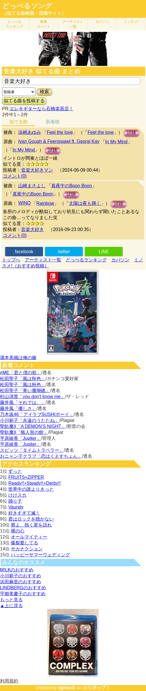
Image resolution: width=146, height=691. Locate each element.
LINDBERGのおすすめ (23, 587)
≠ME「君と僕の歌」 (20, 372)
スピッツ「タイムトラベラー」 (32, 450)
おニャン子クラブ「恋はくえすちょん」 (41, 456)
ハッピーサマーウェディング (40, 554)
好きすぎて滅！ (24, 513)
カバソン (102, 22)
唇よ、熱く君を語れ (31, 525)
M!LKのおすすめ (16, 569)
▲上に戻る (11, 605)
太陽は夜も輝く (85, 203)
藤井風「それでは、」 (23, 402)
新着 (43, 24)
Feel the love (60, 132)
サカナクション (27, 548)
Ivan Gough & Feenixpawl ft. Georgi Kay (58, 141)
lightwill (66, 687)
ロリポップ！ (96, 687)
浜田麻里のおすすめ (20, 581)
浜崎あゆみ (29, 132)
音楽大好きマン (37, 170)
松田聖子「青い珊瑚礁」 (25, 390)
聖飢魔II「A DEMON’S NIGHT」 (33, 426)
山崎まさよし (32, 185)
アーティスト (73, 24)
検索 (44, 91)
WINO (24, 203)
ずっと (15, 471)
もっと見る (11, 599)
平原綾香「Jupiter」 (20, 438)
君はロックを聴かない (31, 519)
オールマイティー (29, 536)
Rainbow (45, 203)
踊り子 (15, 501)
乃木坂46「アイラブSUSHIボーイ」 (37, 414)
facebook (24, 251)
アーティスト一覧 (43, 259)
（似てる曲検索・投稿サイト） (34, 13)
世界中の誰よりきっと (31, 489)
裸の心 (17, 530)
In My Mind (116, 141)
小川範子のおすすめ (20, 575)
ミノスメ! (131, 22)
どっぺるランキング (86, 259)
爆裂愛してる (24, 542)
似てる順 (18, 121)
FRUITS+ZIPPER (26, 477)
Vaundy (15, 507)
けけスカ (17, 495)
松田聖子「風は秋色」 (23, 378)
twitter (64, 251)
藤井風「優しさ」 (18, 408)
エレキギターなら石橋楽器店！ (41, 108)
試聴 (131, 132)
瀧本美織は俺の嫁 (18, 357)
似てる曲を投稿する (24, 100)
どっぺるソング (27, 6)
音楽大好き (32, 229)
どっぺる (14, 24)
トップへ (11, 259)
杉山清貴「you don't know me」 (32, 396)
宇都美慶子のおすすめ (23, 593)
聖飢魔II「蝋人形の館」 (24, 432)
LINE (104, 251)
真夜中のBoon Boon (71, 185)
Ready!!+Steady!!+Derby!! (34, 483)
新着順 (52, 121)
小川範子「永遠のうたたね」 (29, 420)
